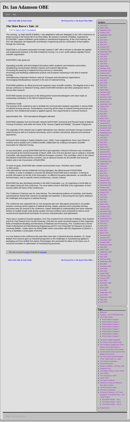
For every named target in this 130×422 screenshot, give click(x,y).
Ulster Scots (104, 378)
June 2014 (103, 111)
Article (27, 252)
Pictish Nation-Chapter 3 (110, 324)
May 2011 (103, 199)
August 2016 (104, 54)
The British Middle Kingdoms (110, 340)
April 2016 (103, 64)
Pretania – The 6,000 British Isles (112, 315)
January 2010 (105, 238)
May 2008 (103, 257)
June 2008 (103, 254)
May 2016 (103, 61)
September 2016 (106, 52)
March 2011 (104, 204)
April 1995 (103, 285)
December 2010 (105, 211)
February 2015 (105, 92)
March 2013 (104, 147)
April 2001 (103, 271)
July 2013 (103, 138)
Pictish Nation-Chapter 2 (110, 322)
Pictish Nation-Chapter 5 (110, 329)
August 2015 (104, 78)
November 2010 (105, 214)
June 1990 (103, 295)
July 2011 (103, 195)
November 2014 (105, 99)
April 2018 (103, 25)
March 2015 (104, 90)
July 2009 (103, 247)
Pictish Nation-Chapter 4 (110, 327)
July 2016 (103, 56)
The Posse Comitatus (107, 390)
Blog (14, 14)
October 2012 (105, 159)
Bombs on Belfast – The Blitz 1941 (112, 366)
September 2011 (106, 190)
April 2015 (103, 87)
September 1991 (106, 292)
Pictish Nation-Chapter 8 (110, 336)
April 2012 (103, 173)
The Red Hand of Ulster (108, 387)
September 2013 (106, 133)
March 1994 (104, 288)
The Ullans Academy (107, 380)
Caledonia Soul (105, 368)
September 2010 (106, 219)
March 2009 (104, 250)
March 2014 (104, 118)
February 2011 (105, 207)
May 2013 (103, 142)
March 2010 (104, 233)
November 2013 (105, 128)
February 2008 (105, 259)
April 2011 (103, 202)
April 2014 (103, 116)
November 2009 (105, 240)
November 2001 (105, 266)
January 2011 (105, 209)
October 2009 (105, 242)
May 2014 (103, 114)
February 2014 (105, 121)
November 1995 (105, 283)
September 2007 (106, 261)
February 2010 (105, 235)
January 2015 (105, 95)
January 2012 (105, 180)
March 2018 (104, 28)
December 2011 (105, 183)
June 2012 (103, 168)
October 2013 (105, 130)
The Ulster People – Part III (111, 404)
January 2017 (105, 47)
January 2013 (105, 152)
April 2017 (103, 45)
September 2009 (106, 245)
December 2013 (105, 126)
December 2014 (105, 97)
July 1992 (103, 290)
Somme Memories (106, 364)
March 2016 (104, 66)
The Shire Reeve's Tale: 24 (22, 26)
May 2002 (103, 264)
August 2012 (104, 164)
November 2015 (105, 71)
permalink (43, 252)
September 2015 (106, 76)
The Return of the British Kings (111, 342)
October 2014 (105, 102)
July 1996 (103, 281)
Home (8, 14)
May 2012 (103, 171)
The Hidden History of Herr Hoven (112, 371)
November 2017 (105, 30)
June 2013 (103, 140)
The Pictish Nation (106, 317)
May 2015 (103, 85)
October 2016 (105, 49)
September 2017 (106, 35)
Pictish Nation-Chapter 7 (110, 334)
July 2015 (103, 80)
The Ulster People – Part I (111, 399)
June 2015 (103, 83)
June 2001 (103, 269)
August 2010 (104, 221)
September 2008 (106, 252)
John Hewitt (104, 373)
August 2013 (104, 135)
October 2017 (105, 33)
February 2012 (105, 178)
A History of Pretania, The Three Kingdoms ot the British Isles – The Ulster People (112, 394)
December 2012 (105, 154)
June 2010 (103, 226)
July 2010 (103, 223)
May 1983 (103, 300)
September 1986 (106, 297)
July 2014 (103, 109)
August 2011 (104, 192)
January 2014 (105, 123)
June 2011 (103, 197)
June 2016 (103, 59)
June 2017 (103, 40)
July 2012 (103, 166)
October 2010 (105, 216)
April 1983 (103, 302)
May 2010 (103, 228)
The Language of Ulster (108, 376)
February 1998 (105, 276)
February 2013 (105, 149)
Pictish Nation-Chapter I (110, 319)
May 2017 (103, 42)
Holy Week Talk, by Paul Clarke (19, 21)
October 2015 (105, 73)
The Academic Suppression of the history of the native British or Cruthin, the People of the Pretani (112, 347)
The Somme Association (108, 361)
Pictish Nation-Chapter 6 (110, 331)
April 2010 (103, 230)
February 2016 (105, 68)
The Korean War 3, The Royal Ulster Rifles (78, 21)
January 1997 (105, 278)
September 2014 (106, 104)
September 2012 (106, 161)
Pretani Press (105, 408)
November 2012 (105, 157)
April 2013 (103, 145)
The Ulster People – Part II (111, 402)
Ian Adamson (31, 30)
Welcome (103, 312)
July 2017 (103, 37)
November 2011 (105, 185)
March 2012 (104, 176)
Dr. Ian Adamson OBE (26, 7)
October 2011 (105, 188)
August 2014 (104, 107)
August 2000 (104, 273)
